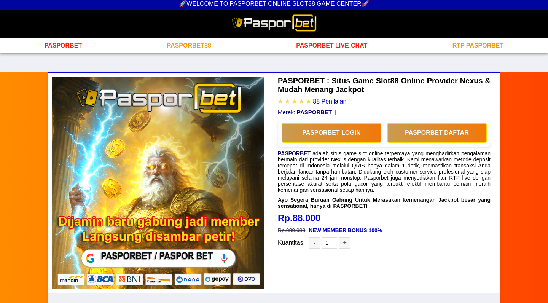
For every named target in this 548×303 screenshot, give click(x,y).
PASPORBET (63, 45)
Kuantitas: (291, 242)
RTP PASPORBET (478, 45)
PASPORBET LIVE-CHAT (331, 45)
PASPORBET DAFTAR (436, 132)
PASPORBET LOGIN (331, 132)
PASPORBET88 (189, 45)
